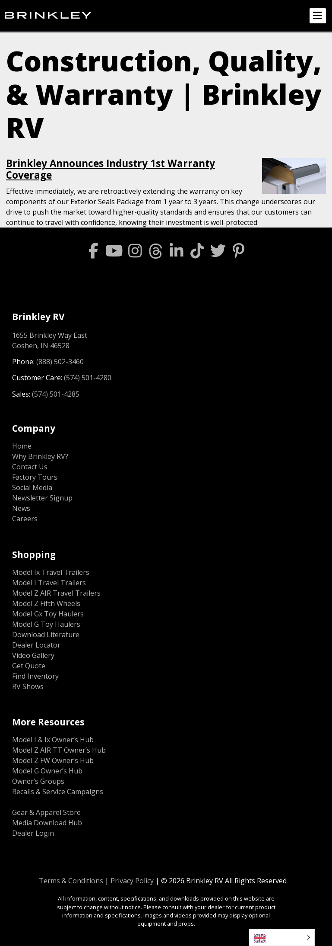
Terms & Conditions (71, 880)
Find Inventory (35, 676)
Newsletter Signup (42, 498)
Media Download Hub (47, 822)
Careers (25, 518)
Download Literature (45, 634)
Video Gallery (33, 655)
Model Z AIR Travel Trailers (56, 593)
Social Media (32, 487)
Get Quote (28, 665)
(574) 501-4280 (87, 377)
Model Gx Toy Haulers (48, 614)
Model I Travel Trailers (49, 582)
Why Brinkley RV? (40, 456)
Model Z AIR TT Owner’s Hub (59, 750)
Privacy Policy (132, 880)
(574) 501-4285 (55, 394)
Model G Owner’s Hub (47, 771)
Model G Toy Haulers (46, 624)
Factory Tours (34, 477)
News (21, 508)
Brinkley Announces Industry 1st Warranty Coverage (110, 169)
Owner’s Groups (38, 781)
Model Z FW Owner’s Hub (53, 760)
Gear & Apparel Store (46, 812)
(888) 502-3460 (60, 361)
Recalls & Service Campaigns (57, 791)
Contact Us (29, 466)
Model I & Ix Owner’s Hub (53, 739)
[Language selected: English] (282, 937)
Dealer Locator (36, 645)
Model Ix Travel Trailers (50, 572)
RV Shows (28, 686)
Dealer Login (33, 833)
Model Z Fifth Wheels (46, 603)
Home (22, 446)
